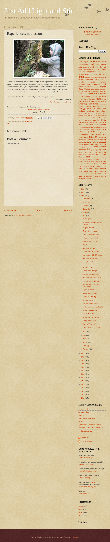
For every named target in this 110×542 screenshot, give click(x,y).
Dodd (80, 89)
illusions (98, 113)
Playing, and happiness (90, 281)
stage (80, 154)
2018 (83, 371)
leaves (90, 120)
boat (104, 67)
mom (104, 122)
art (92, 64)
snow (95, 152)
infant (85, 115)
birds (100, 67)
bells (91, 67)
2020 (83, 364)
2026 (83, 189)
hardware (81, 111)
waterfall (103, 171)
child (27, 121)
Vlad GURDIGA (86, 441)
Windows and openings (86, 418)
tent (104, 161)
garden (96, 106)
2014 (83, 384)
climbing (94, 77)
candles (103, 72)
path (104, 129)
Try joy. (85, 245)
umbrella (90, 168)
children (87, 77)
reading (103, 140)
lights (103, 120)
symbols (85, 161)
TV (85, 168)
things (80, 164)
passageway (95, 129)
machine (81, 122)
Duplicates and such (85, 431)
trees (99, 166)
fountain (81, 101)
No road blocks (87, 300)
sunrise (96, 159)
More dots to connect (89, 231)
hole (97, 111)
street (104, 154)
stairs (85, 154)
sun (92, 157)
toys (80, 166)
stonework (96, 154)
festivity (103, 94)
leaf (98, 118)
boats (80, 69)
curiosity (97, 84)
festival (96, 94)
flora (80, 99)
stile (89, 154)
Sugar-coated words (89, 241)
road (87, 144)
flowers (92, 99)
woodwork (82, 178)
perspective (83, 134)
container (81, 82)
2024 (83, 196)
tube (104, 166)
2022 (83, 357)
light (98, 120)
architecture (83, 64)
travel (90, 166)
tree (31, 121)
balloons (86, 67)
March (85, 342)
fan (86, 94)
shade (96, 147)
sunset (103, 159)
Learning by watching (90, 258)
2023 (83, 353)
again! (86, 61)
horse (80, 113)
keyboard (81, 118)
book (84, 69)
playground (83, 137)
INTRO (92, 482)
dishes (95, 86)
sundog (85, 159)
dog (92, 89)
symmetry (92, 161)
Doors (80, 422)
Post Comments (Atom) (22, 215)
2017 (83, 374)
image (104, 113)
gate (104, 106)
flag (100, 96)
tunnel (80, 168)
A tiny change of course (90, 234)
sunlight (90, 159)
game (80, 106)
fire (93, 96)
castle (96, 74)
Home (39, 210)
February (86, 346)
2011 (83, 395)
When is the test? (88, 267)
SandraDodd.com (84, 493)
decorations (87, 86)
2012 (83, 391)
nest (93, 127)
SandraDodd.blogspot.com (87, 471)
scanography (82, 147)
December (87, 199)
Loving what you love (89, 293)
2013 (83, 388)
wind (104, 174)
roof (100, 144)
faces (101, 91)
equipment (87, 91)
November (87, 202)
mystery (89, 127)
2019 (83, 367)
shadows (81, 150)
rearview (81, 142)
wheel (87, 174)
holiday (103, 111)
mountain (89, 125)
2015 (83, 381)
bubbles (103, 69)
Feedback (82, 415)
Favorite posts (83, 409)
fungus (103, 101)
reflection (88, 142)
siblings (89, 149)
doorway (103, 89)
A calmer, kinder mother (90, 274)
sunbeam (103, 157)
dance (80, 87)
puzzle (80, 140)
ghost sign (91, 108)
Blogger (75, 537)
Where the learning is (90, 271)
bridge (96, 69)
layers (93, 118)
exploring (96, 91)
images (80, 115)
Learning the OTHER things (92, 255)
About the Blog (83, 412)
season (90, 147)
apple (104, 62)
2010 (83, 398)
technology (98, 161)
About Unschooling (85, 457)
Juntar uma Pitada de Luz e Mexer (90, 428)
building (81, 72)
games (88, 106)
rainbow (90, 140)
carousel (88, 74)
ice (89, 113)
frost (99, 101)
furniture (103, 104)
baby (80, 67)
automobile (101, 64)
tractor (85, 166)
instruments (102, 115)
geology (81, 108)
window (81, 176)
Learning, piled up (88, 248)
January (86, 349)
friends (94, 101)
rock (91, 144)
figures (87, 96)
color (97, 79)
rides (84, 144)
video (80, 171)
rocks (95, 144)
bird (95, 67)
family (80, 94)
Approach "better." (88, 290)
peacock (103, 132)
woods (103, 176)
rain (85, 139)
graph (99, 108)
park (80, 129)
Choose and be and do (90, 252)
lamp (87, 118)
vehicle (103, 168)
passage (86, 129)
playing (93, 136)
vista (86, 171)
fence (90, 94)
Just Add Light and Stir (38, 11)
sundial (80, 159)
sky (104, 150)
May (84, 335)
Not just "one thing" (89, 228)
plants (98, 134)
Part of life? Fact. (88, 314)
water (96, 171)
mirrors (100, 122)
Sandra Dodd (85, 438)
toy (104, 164)
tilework (92, 164)
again (80, 61)
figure (80, 96)
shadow (102, 147)
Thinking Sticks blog (85, 464)
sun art (96, 157)
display (103, 86)
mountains (101, 125)
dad (104, 84)
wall (90, 171)
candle (98, 72)
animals (98, 62)
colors (103, 79)
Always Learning (84, 478)
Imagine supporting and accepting (90, 285)
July (84, 216)
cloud (104, 77)
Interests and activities (90, 303)
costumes (102, 82)
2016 (83, 377)
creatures (90, 84)
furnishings (93, 104)
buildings (89, 72)
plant (92, 134)
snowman (102, 152)
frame (87, 101)
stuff (88, 157)
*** (8, 124)
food (98, 98)
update (97, 168)
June (85, 332)
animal (92, 61)
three (85, 164)
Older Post (68, 210)
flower (85, 99)
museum (82, 127)
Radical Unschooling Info (87, 487)
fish (96, 96)
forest (104, 99)
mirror (95, 122)
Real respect (86, 219)
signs (100, 150)
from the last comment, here (60, 102)
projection (102, 137)
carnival (81, 74)
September (87, 209)
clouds (80, 80)
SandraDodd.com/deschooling (39, 109)
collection (89, 79)
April (84, 339)
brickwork (90, 69)
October (86, 206)
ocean (104, 127)
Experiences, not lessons (91, 327)
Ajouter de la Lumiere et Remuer (89, 425)
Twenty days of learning (90, 317)
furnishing (82, 104)
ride (80, 144)
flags (104, 96)
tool (97, 164)
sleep (86, 152)
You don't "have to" (89, 324)
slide (90, 152)
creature (82, 84)
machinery (88, 122)
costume (91, 82)
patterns (91, 132)
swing (80, 161)
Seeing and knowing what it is (92, 307)
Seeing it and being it (89, 297)
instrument (92, 115)
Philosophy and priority (90, 238)
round (104, 144)
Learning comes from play (91, 277)
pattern (80, 132)
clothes (99, 77)
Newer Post (10, 210)
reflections (96, 142)
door (97, 89)
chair (104, 74)
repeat (103, 142)
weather (80, 174)
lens (94, 120)
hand (104, 108)
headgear (91, 111)
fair (104, 91)
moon (80, 125)
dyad (80, 91)
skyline (80, 152)
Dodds (87, 89)
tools (100, 164)
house (85, 113)
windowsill (96, 176)
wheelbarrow (96, 174)
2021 (83, 360)
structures (82, 157)
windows (89, 176)
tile (88, 164)
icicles (93, 113)
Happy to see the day (90, 310)
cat (100, 74)
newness (98, 127)
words (88, 178)
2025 (83, 192)
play (104, 134)
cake (94, 72)
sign (96, 150)
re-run (96, 139)
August (85, 212)
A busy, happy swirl (89, 321)
